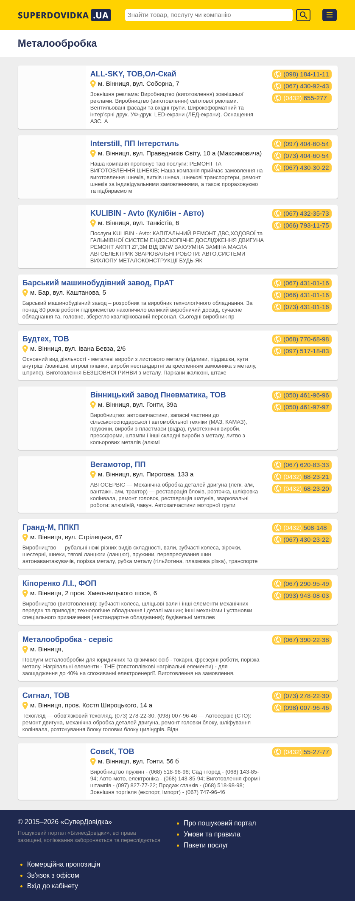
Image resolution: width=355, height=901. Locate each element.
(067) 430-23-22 (306, 539)
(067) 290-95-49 (306, 583)
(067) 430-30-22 (306, 167)
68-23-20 (306, 488)
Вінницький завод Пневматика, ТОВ (158, 395)
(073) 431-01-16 (306, 306)
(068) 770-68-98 (306, 339)
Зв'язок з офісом (53, 875)
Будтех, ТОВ (45, 339)
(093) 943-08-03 (306, 595)
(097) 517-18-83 (306, 351)
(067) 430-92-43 (306, 86)
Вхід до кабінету (52, 886)
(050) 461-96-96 (306, 395)
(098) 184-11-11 (306, 74)
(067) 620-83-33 (306, 464)
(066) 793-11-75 (306, 225)
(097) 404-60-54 (306, 143)
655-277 (305, 97)
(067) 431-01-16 (306, 283)
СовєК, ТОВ (112, 751)
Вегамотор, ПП (118, 464)
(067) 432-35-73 (306, 213)
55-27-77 (306, 751)
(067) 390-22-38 (306, 639)
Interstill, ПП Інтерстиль (134, 143)
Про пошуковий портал (220, 823)
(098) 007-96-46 (306, 707)
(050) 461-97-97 (306, 407)
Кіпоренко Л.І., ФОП (59, 583)
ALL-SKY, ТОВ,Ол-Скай (133, 74)
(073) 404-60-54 (306, 155)
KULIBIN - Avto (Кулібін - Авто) (147, 213)
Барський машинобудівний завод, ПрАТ (98, 283)
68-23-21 (306, 476)
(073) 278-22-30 (306, 695)
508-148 (305, 527)
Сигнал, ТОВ (46, 695)
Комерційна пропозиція (63, 864)
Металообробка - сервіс (67, 639)
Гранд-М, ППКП (50, 527)
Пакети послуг (206, 845)
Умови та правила (212, 834)
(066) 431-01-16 (306, 294)
